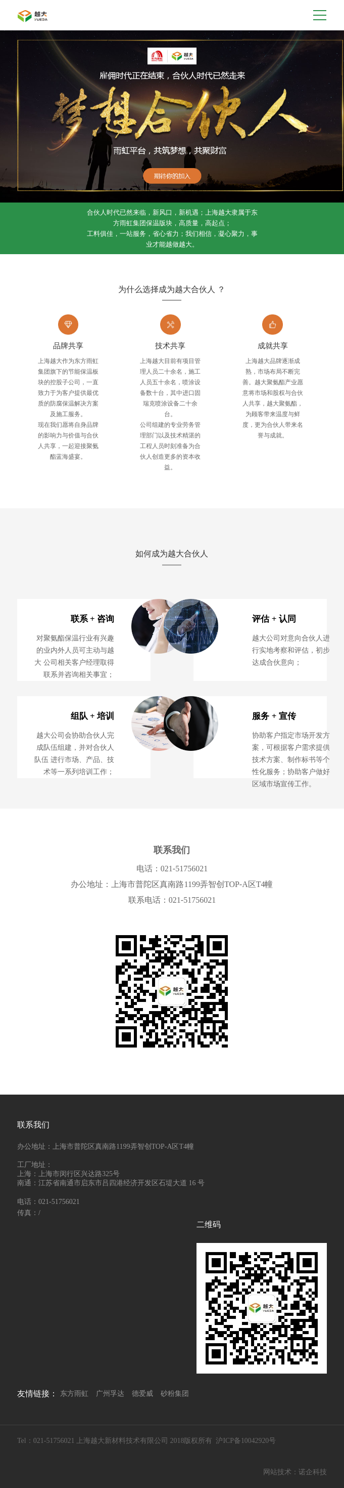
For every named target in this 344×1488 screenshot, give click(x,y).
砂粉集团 (175, 1393)
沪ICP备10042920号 (246, 1440)
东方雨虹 (74, 1393)
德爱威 (142, 1393)
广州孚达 (110, 1393)
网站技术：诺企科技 (295, 1472)
